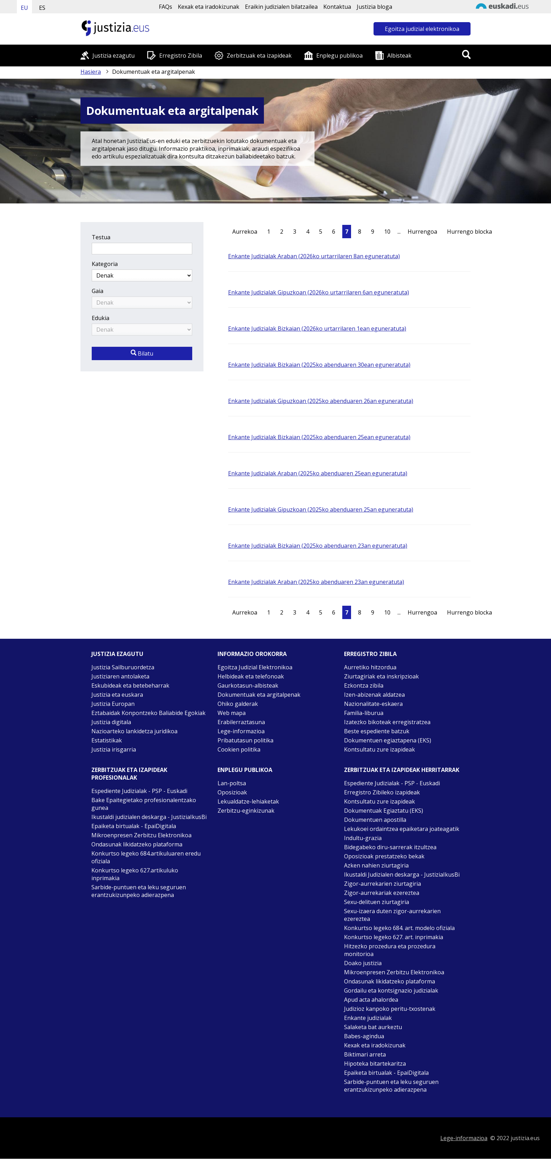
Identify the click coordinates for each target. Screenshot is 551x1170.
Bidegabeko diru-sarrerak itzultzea (390, 847)
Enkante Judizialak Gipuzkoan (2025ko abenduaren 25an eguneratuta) (320, 509)
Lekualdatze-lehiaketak (248, 801)
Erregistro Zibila (180, 55)
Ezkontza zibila (363, 685)
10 (387, 231)
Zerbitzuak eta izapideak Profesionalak (129, 773)
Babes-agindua (364, 1036)
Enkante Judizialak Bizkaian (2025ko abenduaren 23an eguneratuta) (317, 546)
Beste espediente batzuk (376, 731)
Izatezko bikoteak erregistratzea (387, 722)
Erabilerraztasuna (241, 722)
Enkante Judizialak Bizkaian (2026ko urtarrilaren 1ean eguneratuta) (317, 328)
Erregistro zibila (370, 654)
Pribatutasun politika (245, 740)
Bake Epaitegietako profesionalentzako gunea (143, 804)
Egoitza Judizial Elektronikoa (255, 667)
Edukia (100, 318)
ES (42, 8)
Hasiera (90, 72)
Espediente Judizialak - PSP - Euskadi (139, 791)
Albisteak (399, 55)
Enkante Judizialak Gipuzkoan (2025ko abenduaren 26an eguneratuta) (320, 401)
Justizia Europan (113, 704)
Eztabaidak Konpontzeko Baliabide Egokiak (148, 713)
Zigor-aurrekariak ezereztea (381, 893)
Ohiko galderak (238, 704)
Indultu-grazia (363, 838)
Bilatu (142, 353)
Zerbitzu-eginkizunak (246, 810)
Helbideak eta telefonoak (251, 676)
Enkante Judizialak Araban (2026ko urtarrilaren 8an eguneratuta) (314, 256)
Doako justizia (363, 963)
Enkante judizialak (368, 1018)
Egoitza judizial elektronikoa (422, 29)
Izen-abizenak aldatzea (374, 694)
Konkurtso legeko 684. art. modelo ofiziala (399, 928)
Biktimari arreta (365, 1054)
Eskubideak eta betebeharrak (130, 685)
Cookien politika (239, 749)
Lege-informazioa (241, 731)
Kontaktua (337, 7)
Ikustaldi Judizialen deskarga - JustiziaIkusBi (402, 874)
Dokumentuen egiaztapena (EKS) (387, 740)
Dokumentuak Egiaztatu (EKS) (383, 810)
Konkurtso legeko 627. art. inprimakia (393, 937)
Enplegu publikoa (339, 55)
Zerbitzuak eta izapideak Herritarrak (401, 770)
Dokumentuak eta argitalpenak (259, 694)
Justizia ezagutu (113, 55)
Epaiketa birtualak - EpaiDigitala (133, 826)
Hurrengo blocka (469, 231)
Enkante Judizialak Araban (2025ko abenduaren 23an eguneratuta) (316, 582)
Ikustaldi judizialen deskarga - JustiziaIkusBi (149, 817)
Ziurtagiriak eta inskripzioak (381, 676)
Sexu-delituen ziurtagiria (376, 902)
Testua (101, 237)
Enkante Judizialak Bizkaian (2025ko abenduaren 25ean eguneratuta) (319, 437)
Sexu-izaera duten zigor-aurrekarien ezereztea (392, 915)
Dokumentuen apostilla (375, 820)
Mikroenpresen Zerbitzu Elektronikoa (141, 835)
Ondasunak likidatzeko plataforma (136, 844)
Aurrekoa (244, 231)
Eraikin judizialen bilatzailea (281, 7)
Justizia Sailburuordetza (122, 667)
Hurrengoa (422, 231)
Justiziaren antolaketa (120, 676)
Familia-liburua (363, 713)
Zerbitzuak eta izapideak (259, 55)
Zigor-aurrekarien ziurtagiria (382, 884)
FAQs (165, 7)
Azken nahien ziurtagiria (376, 865)
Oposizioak (232, 792)
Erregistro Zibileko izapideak (382, 792)
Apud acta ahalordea (371, 999)
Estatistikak (106, 740)
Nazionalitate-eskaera (373, 704)
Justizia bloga (374, 7)
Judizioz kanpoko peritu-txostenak (389, 1009)
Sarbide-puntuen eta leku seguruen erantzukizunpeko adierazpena (138, 891)
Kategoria (105, 264)
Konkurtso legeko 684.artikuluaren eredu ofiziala (146, 857)
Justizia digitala (111, 722)
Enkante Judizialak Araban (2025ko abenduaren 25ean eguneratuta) (317, 473)
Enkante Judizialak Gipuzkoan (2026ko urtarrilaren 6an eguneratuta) (318, 292)
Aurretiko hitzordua (370, 667)
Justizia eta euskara (117, 694)
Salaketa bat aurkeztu (373, 1027)
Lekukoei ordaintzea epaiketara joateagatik (401, 829)
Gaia (97, 291)
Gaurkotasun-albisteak (248, 685)
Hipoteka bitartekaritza (375, 1063)
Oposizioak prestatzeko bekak (384, 856)
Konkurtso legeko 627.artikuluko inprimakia (134, 874)
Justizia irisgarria (113, 749)
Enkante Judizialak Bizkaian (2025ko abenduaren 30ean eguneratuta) (319, 365)
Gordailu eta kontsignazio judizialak (391, 990)
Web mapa (232, 713)
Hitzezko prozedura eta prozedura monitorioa (389, 950)
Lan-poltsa (232, 783)
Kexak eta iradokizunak (208, 7)
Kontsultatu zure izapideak (379, 749)
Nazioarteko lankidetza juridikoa (134, 731)
